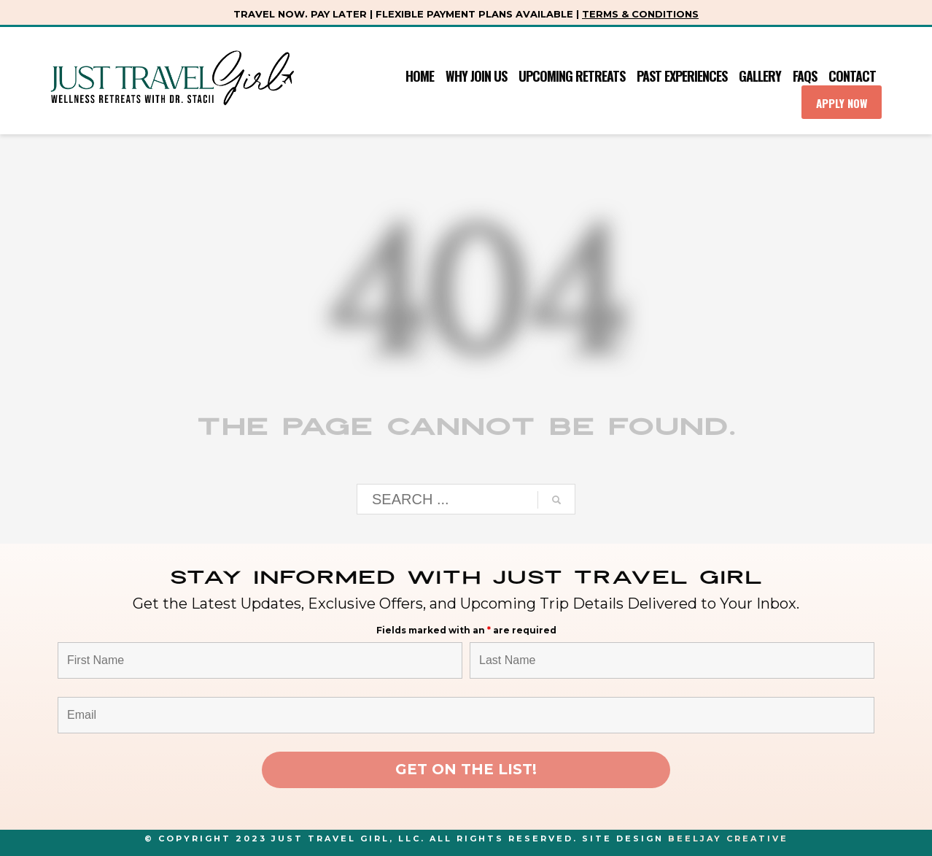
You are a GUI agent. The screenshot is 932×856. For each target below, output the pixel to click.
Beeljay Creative (728, 838)
